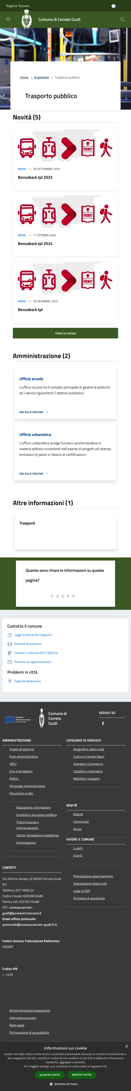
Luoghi (78, 848)
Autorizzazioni (26, 842)
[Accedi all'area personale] (113, 6)
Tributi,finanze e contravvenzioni (27, 825)
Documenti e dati (21, 793)
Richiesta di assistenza (89, 898)
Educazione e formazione (33, 807)
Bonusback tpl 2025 (35, 177)
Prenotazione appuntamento (93, 876)
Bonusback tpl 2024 (35, 243)
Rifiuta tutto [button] (82, 1074)
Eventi (77, 855)
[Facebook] (103, 723)
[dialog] (65, 1066)
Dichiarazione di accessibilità (29, 1032)
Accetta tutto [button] (50, 1075)
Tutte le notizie (65, 333)
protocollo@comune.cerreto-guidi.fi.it (29, 924)
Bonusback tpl (30, 309)
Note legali (16, 1025)
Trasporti (27, 523)
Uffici (13, 763)
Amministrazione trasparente (29, 1010)
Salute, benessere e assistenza (37, 835)
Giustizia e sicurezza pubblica (36, 814)
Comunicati (81, 821)
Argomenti (41, 77)
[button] (65, 1084)
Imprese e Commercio (88, 763)
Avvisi (22, 169)
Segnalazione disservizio (90, 883)
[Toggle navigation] (8, 19)
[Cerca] (122, 19)
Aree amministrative (23, 756)
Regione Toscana (17, 5)
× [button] (126, 1046)
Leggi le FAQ (81, 890)
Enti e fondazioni (21, 771)
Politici (14, 778)
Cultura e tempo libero (88, 756)
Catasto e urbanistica (88, 771)
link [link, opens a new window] (105, 1066)
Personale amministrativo (27, 785)
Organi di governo (21, 749)
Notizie (78, 814)
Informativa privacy (22, 1017)
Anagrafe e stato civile (88, 749)
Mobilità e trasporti (86, 778)
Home (24, 77)
